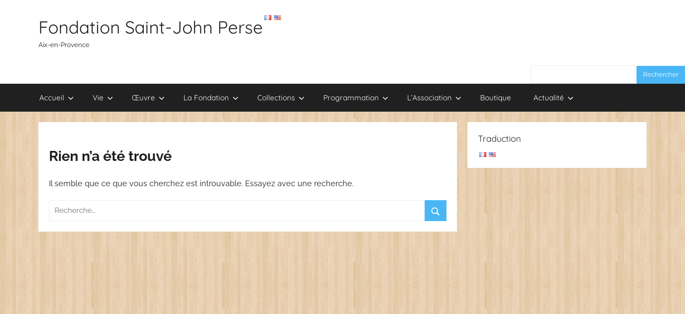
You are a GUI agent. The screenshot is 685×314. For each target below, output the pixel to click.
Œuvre (148, 97)
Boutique (495, 97)
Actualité (553, 97)
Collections (280, 97)
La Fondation (211, 97)
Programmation (355, 97)
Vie (103, 97)
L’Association (434, 97)
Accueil (56, 97)
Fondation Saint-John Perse (150, 27)
